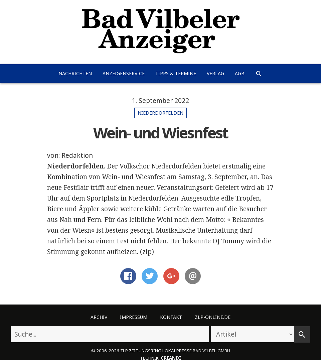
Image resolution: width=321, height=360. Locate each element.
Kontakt (171, 317)
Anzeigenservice (124, 73)
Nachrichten (75, 73)
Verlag (215, 73)
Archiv (99, 317)
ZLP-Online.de (212, 317)
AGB (240, 73)
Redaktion (77, 155)
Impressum (133, 317)
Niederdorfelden (160, 113)
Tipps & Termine (175, 73)
